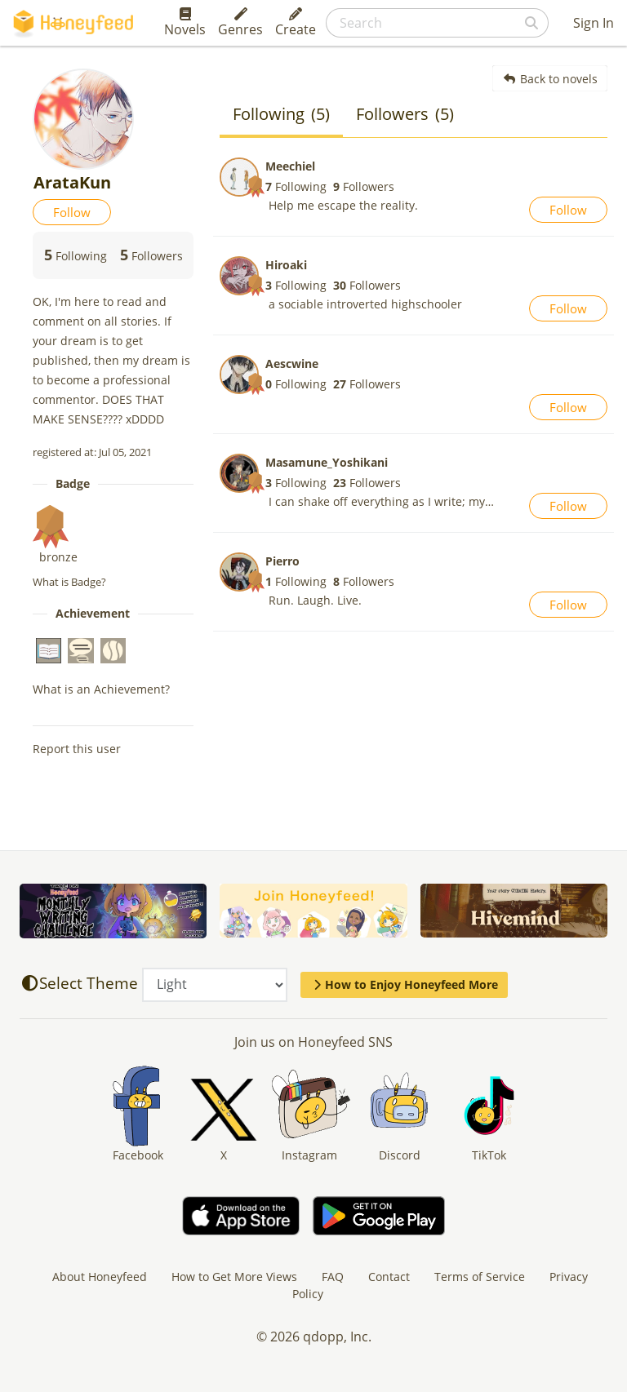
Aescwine (291, 363)
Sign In (593, 23)
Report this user (77, 748)
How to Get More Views (234, 1276)
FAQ (333, 1276)
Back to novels (550, 78)
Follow (72, 212)
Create (295, 22)
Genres (240, 22)
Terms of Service (479, 1276)
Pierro (282, 561)
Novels (185, 22)
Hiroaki (286, 265)
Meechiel (290, 166)
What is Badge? (69, 581)
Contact (389, 1276)
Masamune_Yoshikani (326, 462)
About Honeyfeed (99, 1276)
